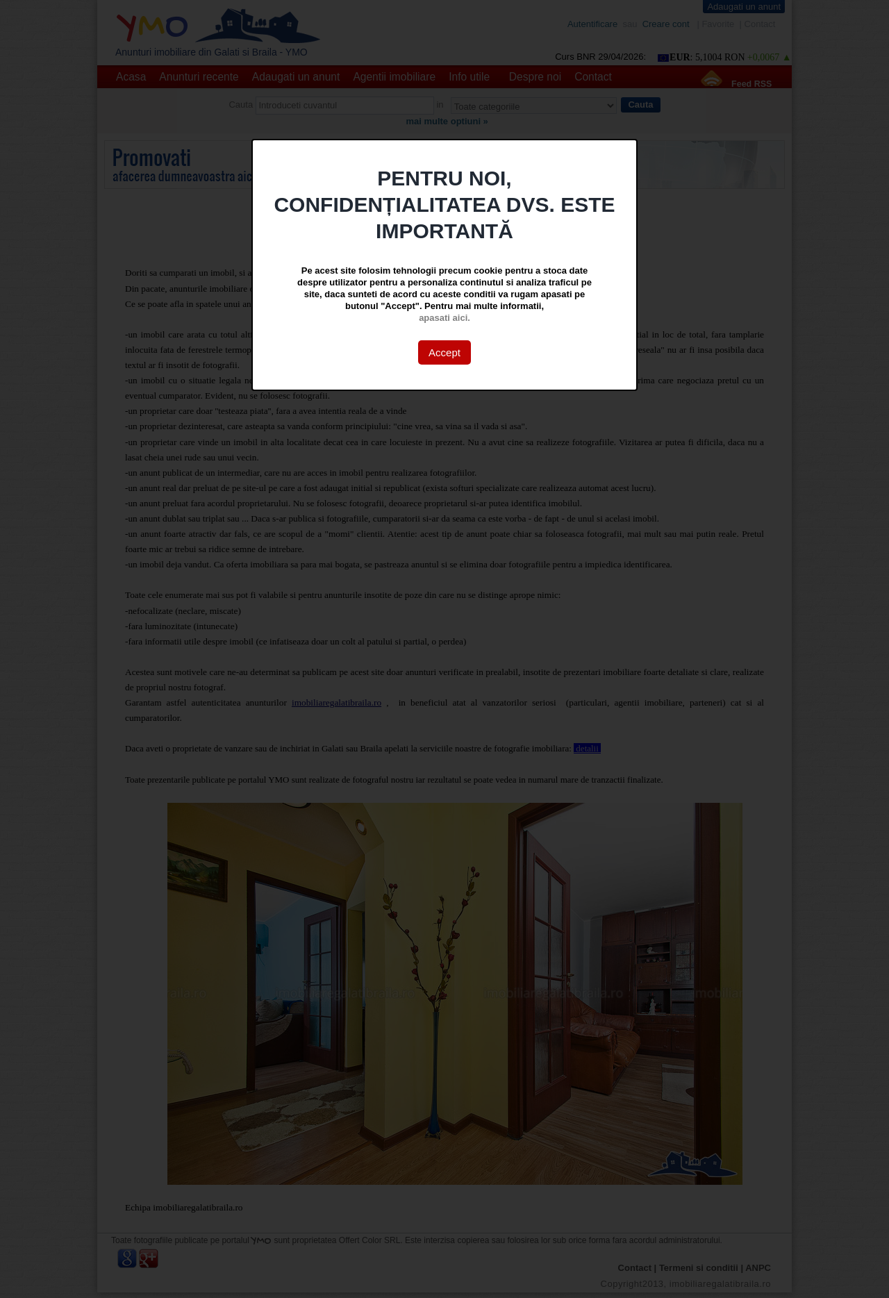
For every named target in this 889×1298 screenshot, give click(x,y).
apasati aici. (444, 318)
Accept (444, 352)
